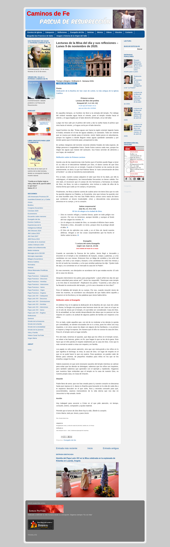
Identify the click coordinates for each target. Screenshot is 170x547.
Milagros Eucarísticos (35, 259)
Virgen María (32, 338)
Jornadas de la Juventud (36, 242)
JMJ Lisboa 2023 (34, 233)
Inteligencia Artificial (35, 228)
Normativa (31, 265)
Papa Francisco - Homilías (37, 281)
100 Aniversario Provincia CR (38, 196)
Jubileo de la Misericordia (37, 247)
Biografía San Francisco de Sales (40, 36)
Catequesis (49, 32)
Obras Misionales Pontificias (38, 270)
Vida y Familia (33, 332)
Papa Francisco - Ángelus (37, 293)
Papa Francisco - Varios (36, 287)
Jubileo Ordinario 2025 (36, 245)
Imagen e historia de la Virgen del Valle (72, 36)
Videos (109, 32)
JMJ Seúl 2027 (33, 236)
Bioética (30, 205)
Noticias (90, 32)
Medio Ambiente (33, 250)
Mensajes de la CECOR (36, 253)
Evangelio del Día (77, 32)
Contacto (129, 32)
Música (100, 32)
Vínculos (118, 32)
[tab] (129, 148)
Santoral (31, 318)
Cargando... (128, 186)
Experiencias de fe (34, 225)
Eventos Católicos (34, 222)
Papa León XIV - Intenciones (38, 307)
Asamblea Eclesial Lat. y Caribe (39, 199)
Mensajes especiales (35, 256)
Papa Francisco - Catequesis (38, 276)
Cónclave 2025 (33, 211)
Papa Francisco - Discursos (37, 279)
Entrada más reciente (66, 448)
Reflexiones (62, 32)
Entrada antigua (111, 448)
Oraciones (31, 273)
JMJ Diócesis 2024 (34, 231)
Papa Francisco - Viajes (36, 290)
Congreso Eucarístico (35, 208)
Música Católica (33, 262)
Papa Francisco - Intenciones (38, 284)
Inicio (90, 448)
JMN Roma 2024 (34, 239)
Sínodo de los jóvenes (35, 330)
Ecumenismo (32, 214)
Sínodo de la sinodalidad (36, 327)
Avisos (30, 202)
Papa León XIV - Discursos (37, 298)
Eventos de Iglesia (35, 32)
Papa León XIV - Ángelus (37, 313)
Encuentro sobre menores (37, 216)
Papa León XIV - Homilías (37, 304)
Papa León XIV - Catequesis (38, 296)
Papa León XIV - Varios (36, 310)
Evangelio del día (70, 440)
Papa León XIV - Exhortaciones (39, 301)
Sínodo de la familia (35, 324)
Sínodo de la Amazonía (36, 321)
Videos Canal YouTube (36, 335)
